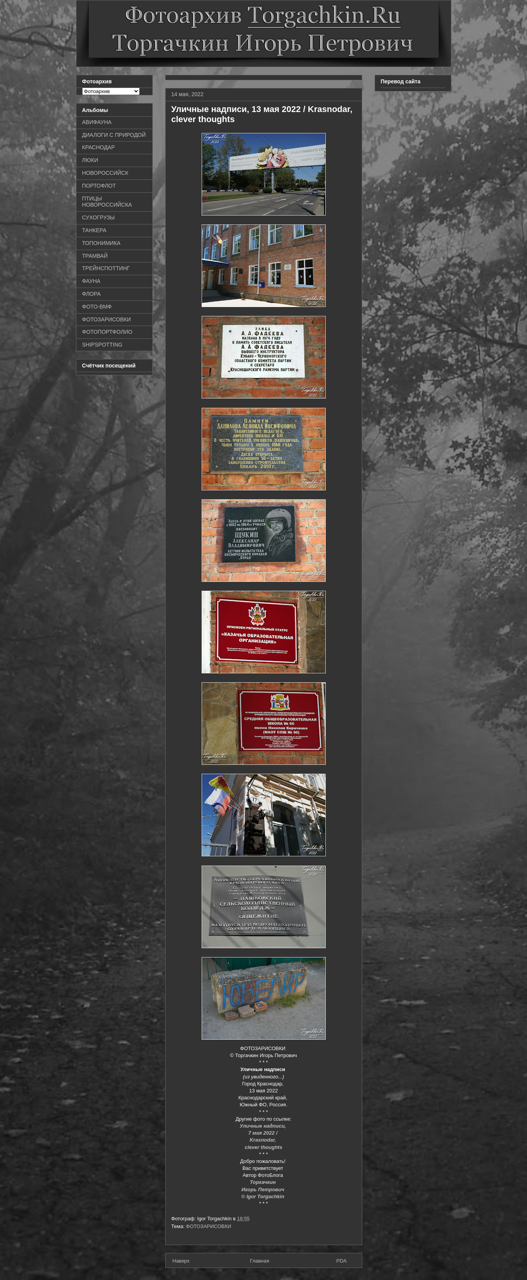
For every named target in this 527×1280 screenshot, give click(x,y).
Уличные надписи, (263, 1126)
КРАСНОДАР (98, 147)
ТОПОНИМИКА (101, 243)
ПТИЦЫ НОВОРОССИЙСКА (107, 201)
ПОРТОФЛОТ (99, 186)
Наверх (181, 1261)
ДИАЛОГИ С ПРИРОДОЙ (114, 135)
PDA (341, 1261)
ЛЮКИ (90, 160)
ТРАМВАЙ (95, 256)
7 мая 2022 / (263, 1133)
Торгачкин (263, 1182)
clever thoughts (263, 1147)
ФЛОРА (91, 294)
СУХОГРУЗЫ (98, 217)
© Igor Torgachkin (263, 1196)
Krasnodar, (264, 1140)
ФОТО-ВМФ (97, 307)
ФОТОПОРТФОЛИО (107, 332)
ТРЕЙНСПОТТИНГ (106, 268)
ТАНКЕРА (94, 230)
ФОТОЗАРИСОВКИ (208, 1226)
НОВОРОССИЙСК (105, 173)
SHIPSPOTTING (102, 345)
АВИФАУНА (97, 122)
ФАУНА (91, 281)
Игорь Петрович (263, 1189)
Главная (259, 1261)
